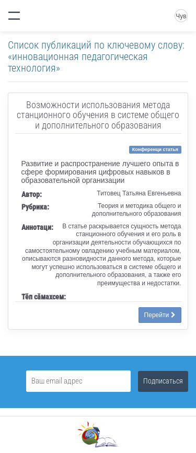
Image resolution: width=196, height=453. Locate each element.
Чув (181, 16)
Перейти (160, 315)
